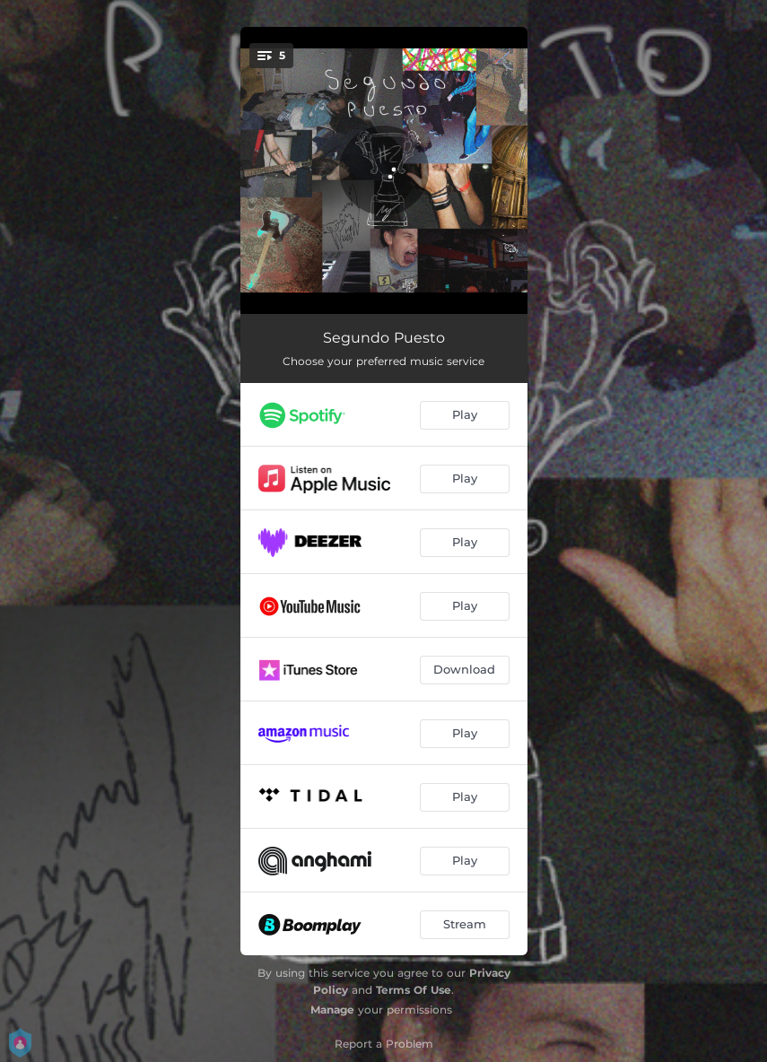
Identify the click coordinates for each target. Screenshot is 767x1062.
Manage (332, 1009)
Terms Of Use (413, 990)
